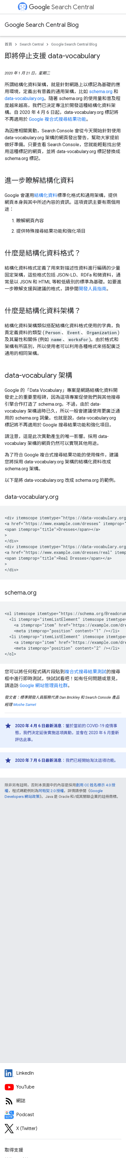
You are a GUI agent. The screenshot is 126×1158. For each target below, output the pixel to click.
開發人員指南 (92, 289)
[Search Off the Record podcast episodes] (63, 1114)
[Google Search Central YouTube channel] (63, 1087)
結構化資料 (45, 195)
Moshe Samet (24, 704)
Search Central (61, 7)
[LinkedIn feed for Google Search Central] (63, 1073)
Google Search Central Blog (42, 25)
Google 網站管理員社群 (44, 685)
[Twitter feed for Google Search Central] (63, 1128)
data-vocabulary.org (24, 98)
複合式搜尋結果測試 (85, 671)
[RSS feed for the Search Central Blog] (63, 1101)
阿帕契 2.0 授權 (51, 791)
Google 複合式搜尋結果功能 (57, 119)
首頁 (8, 44)
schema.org (100, 91)
